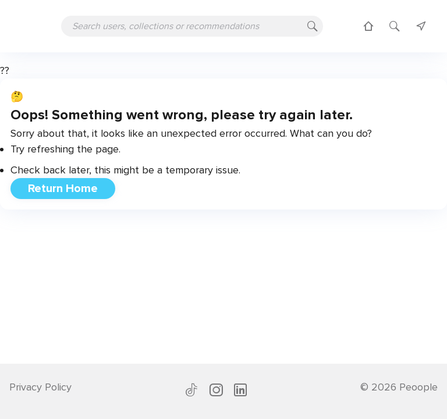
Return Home (63, 189)
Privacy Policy (40, 387)
